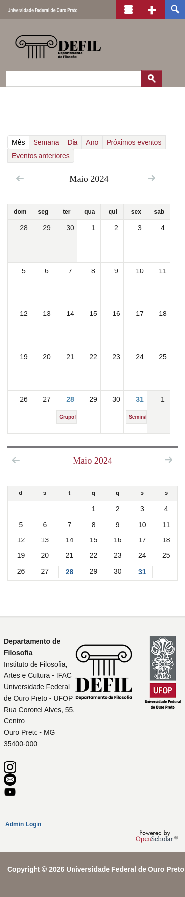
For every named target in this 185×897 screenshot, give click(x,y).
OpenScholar (157, 836)
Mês (20, 142)
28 (70, 399)
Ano (92, 142)
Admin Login (23, 824)
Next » (151, 178)
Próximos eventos (134, 142)
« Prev (20, 178)
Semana (46, 142)
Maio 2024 (92, 461)
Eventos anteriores (41, 156)
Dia (72, 142)
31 (140, 399)
